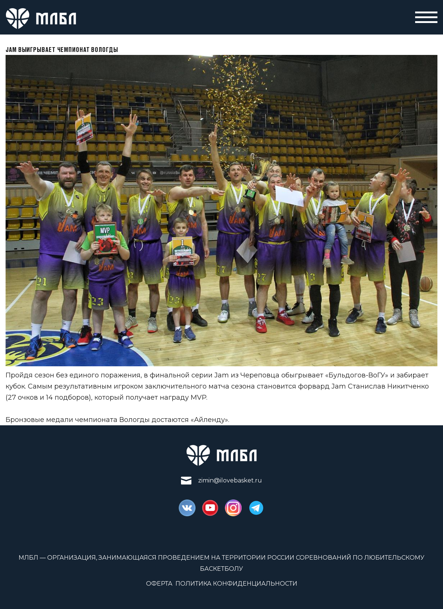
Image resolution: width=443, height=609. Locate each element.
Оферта (159, 583)
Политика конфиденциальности (236, 583)
